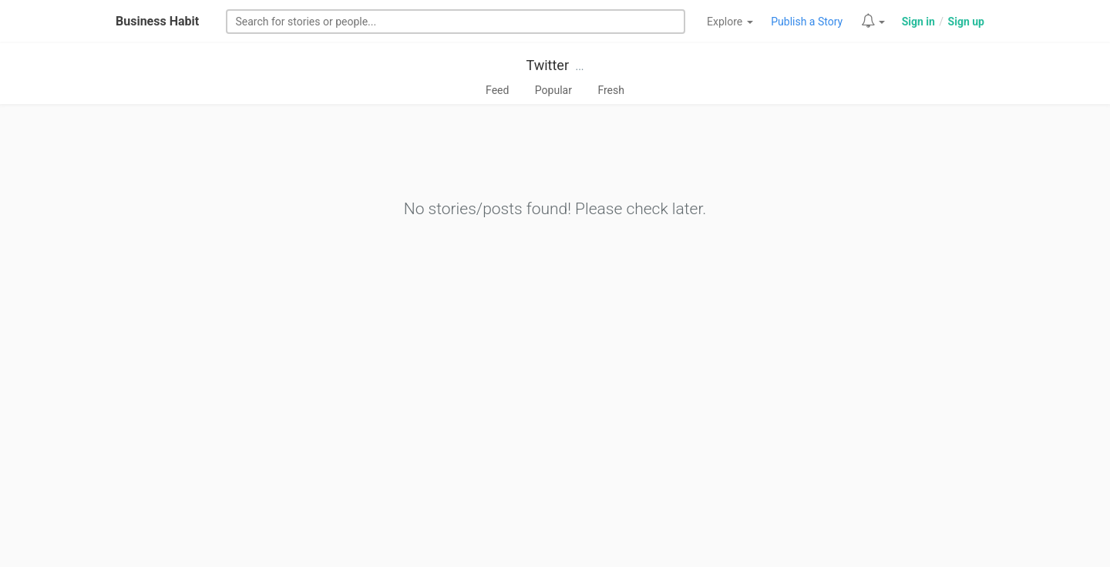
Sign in (918, 21)
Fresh (610, 90)
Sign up (966, 21)
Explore (730, 21)
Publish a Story (807, 21)
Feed (497, 90)
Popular (553, 90)
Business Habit (157, 21)
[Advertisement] (555, 451)
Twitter (547, 65)
